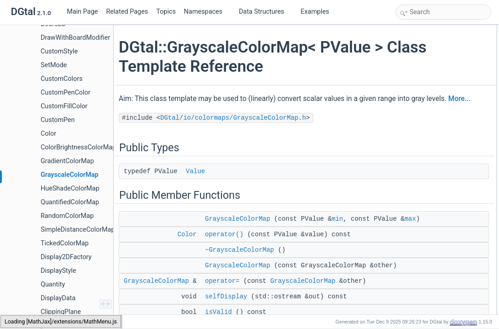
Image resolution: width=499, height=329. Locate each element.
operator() (227, 256)
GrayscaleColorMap (240, 231)
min (340, 231)
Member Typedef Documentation (438, 231)
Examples (315, 12)
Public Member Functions (429, 50)
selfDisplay (418, 110)
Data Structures (265, 12)
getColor (415, 161)
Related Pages (127, 12)
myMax (414, 211)
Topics (166, 12)
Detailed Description (422, 221)
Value (198, 183)
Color (190, 256)
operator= (225, 313)
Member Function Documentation (438, 301)
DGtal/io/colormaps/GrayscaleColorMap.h (236, 130)
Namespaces (207, 12)
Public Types (413, 30)
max (267, 241)
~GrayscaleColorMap (242, 272)
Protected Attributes (422, 191)
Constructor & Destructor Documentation (447, 251)
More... (221, 111)
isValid (413, 120)
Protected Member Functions (433, 171)
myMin (413, 201)
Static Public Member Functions (436, 151)
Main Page (82, 12)
